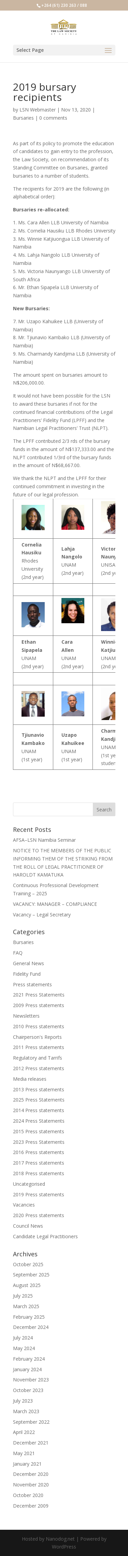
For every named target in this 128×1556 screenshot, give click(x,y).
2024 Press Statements (39, 1121)
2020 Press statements (38, 1215)
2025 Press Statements (39, 1099)
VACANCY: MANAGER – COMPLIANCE (55, 904)
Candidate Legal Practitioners (45, 1236)
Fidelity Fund (27, 974)
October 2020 (28, 1495)
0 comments (53, 118)
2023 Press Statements (39, 1142)
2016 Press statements (38, 1152)
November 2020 (31, 1484)
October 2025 (28, 1264)
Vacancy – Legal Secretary (42, 914)
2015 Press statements (38, 1131)
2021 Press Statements (39, 994)
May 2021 (24, 1453)
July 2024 (23, 1337)
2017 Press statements (38, 1162)
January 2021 (27, 1464)
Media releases (29, 1079)
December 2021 (30, 1442)
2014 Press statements (38, 1110)
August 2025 (27, 1285)
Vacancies (24, 1204)
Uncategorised (29, 1184)
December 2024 (30, 1327)
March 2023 (26, 1411)
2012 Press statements (38, 1068)
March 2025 (26, 1306)
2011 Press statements (38, 1047)
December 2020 (30, 1474)
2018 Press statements (38, 1173)
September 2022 (31, 1422)
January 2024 (27, 1369)
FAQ (18, 952)
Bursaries (23, 118)
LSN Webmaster (37, 109)
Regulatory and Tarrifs (37, 1057)
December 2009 (30, 1505)
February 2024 (29, 1359)
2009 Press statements (38, 1005)
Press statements (32, 984)
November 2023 (31, 1379)
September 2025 (31, 1274)
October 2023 (28, 1390)
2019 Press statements (38, 1194)
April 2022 (24, 1432)
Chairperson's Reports (37, 1037)
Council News (28, 1226)
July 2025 (23, 1295)
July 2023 (23, 1400)
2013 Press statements (38, 1089)
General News (28, 963)
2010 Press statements (38, 1026)
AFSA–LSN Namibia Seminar (44, 840)
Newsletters (26, 1016)
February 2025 (29, 1317)
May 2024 (24, 1348)
